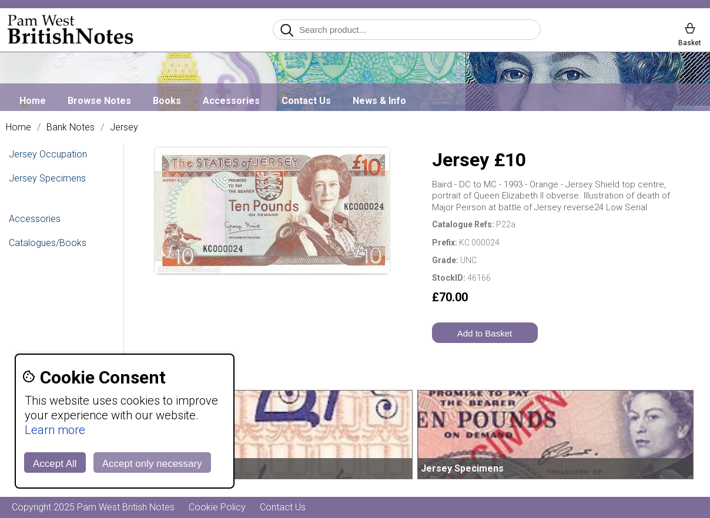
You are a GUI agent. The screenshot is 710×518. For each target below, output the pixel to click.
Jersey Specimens (47, 178)
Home (32, 100)
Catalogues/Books (47, 242)
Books (167, 100)
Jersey (124, 127)
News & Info (379, 100)
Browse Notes (99, 100)
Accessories (231, 100)
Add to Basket (484, 333)
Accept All (55, 463)
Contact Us (306, 100)
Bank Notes (70, 127)
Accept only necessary (152, 463)
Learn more (55, 430)
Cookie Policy (217, 507)
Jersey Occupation (48, 154)
